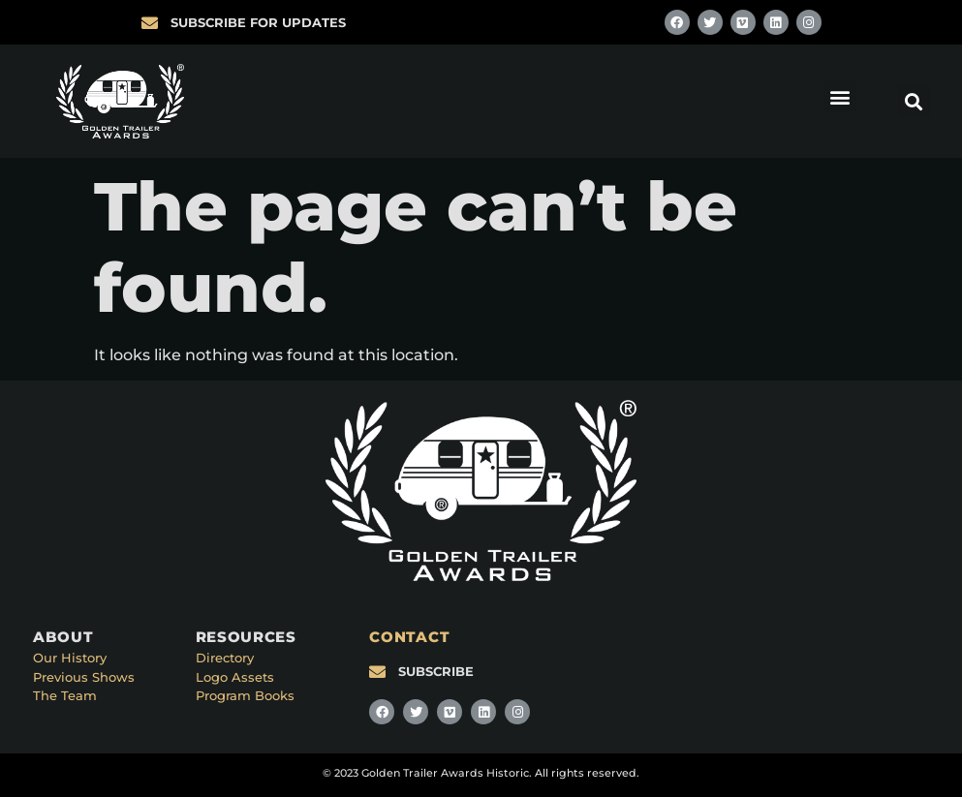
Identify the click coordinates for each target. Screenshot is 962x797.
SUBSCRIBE (436, 671)
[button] (840, 96)
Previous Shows (84, 677)
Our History (70, 657)
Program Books (245, 695)
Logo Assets (235, 677)
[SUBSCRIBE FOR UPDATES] (149, 23)
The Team (65, 695)
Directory (225, 657)
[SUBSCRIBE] (377, 671)
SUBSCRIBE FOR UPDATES (258, 22)
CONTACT (409, 637)
